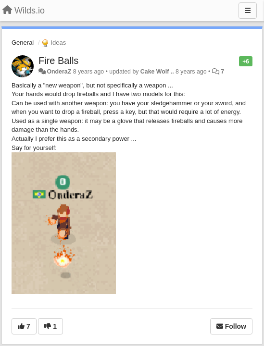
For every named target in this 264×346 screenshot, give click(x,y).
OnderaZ (59, 71)
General (23, 42)
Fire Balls (58, 60)
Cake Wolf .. (157, 71)
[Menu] (248, 10)
